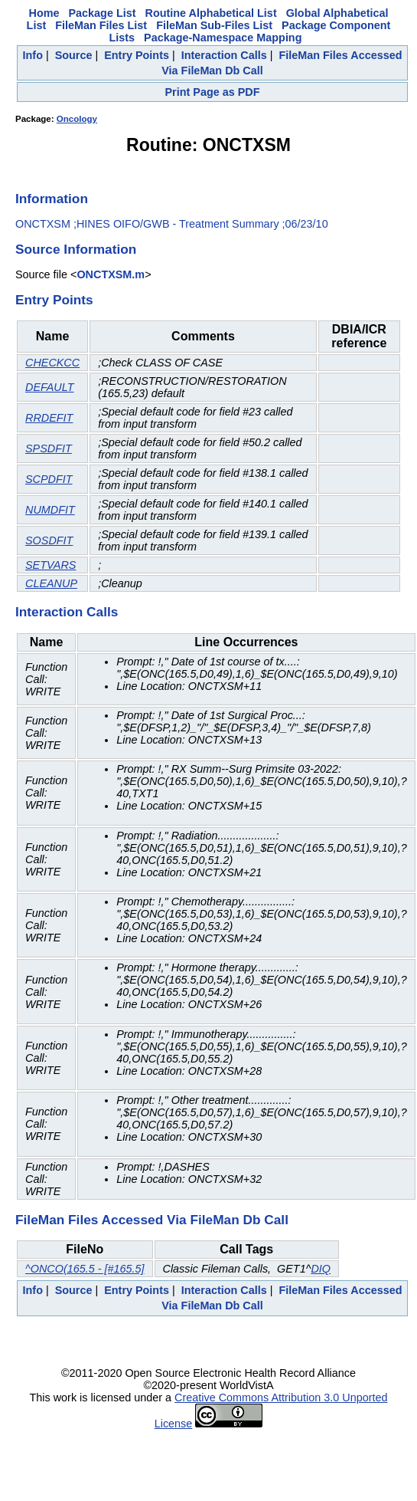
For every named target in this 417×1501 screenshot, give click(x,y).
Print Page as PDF (212, 92)
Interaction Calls (224, 55)
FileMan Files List (101, 25)
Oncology (77, 118)
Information (51, 198)
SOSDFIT (49, 540)
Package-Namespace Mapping (222, 37)
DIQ (321, 1269)
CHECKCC (52, 362)
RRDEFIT (49, 418)
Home (44, 13)
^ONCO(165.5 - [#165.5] (85, 1269)
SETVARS (50, 565)
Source (74, 55)
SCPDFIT (49, 479)
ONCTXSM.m (111, 274)
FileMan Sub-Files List (214, 25)
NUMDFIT (50, 510)
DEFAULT (49, 387)
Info (33, 55)
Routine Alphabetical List (211, 13)
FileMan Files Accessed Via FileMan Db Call (151, 1219)
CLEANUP (51, 583)
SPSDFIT (48, 448)
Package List (102, 13)
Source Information (75, 249)
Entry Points (136, 55)
